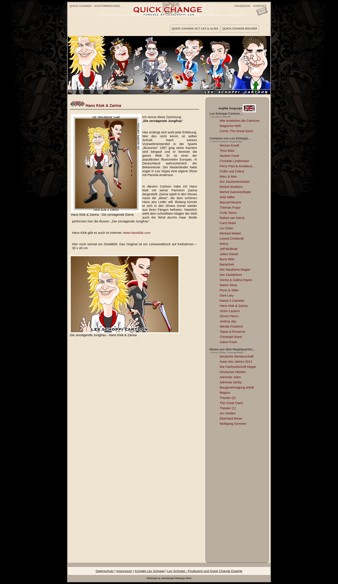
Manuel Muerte (230, 202)
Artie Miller (227, 197)
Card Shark (228, 223)
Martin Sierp (228, 285)
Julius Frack (228, 342)
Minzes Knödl (229, 145)
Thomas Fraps (230, 207)
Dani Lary (226, 295)
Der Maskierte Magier (235, 269)
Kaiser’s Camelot (232, 300)
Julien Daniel (229, 254)
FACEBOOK (242, 5)
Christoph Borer (231, 337)
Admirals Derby (231, 382)
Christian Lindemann (234, 161)
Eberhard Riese (231, 418)
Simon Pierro (229, 316)
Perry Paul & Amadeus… (237, 166)
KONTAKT (260, 5)
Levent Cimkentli (232, 238)
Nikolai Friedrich (231, 326)
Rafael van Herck (232, 218)
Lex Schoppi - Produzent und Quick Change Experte (205, 571)
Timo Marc (227, 150)
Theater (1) (228, 408)
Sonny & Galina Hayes (236, 280)
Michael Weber (230, 233)
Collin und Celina (232, 171)
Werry (224, 243)
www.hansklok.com (137, 232)
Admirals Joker (230, 377)
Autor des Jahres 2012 (236, 361)
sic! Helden (228, 413)
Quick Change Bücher (239, 28)
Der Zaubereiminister (235, 181)
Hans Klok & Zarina (103, 105)
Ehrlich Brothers (231, 187)
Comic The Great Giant (236, 131)
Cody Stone (228, 212)
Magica (225, 392)
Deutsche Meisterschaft (237, 356)
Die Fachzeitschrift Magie (238, 367)
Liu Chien (226, 228)
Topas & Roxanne (232, 331)
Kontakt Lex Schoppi (150, 571)
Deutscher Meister (233, 372)
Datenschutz (105, 571)
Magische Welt (230, 126)
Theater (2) (228, 398)
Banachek (227, 264)
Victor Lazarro (230, 311)
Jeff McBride (229, 249)
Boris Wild (227, 259)
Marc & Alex (228, 176)
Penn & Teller (229, 290)
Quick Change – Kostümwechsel (95, 6)
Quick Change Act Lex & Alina (195, 28)
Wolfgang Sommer (233, 423)
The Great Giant (231, 403)
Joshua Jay (228, 321)
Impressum (124, 571)
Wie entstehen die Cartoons (240, 120)
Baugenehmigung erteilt (237, 387)
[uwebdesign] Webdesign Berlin (176, 578)
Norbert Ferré (229, 156)
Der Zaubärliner (231, 274)
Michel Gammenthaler (235, 192)
